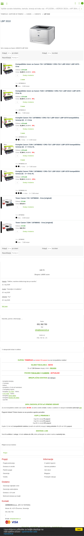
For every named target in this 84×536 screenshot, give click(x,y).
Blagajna (47, 473)
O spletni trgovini (49, 463)
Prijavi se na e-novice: (9, 445)
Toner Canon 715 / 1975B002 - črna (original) (34, 198)
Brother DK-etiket (14, 398)
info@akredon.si (15, 519)
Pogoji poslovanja (9, 463)
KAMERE (45, 373)
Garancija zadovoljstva (10, 489)
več (80, 408)
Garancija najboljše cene (11, 486)
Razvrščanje (6, 57)
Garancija (6, 473)
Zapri (79, 529)
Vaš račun (47, 470)
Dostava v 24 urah (9, 492)
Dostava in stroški (9, 466)
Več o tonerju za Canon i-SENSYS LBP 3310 (14, 48)
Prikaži (4, 53)
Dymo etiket (12, 395)
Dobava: (18, 70)
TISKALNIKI (35, 373)
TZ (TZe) (11, 391)
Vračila (5, 477)
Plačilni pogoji (7, 470)
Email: (7, 519)
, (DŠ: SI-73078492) (17, 505)
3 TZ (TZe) (6, 393)
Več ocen (5, 306)
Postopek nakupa (50, 477)
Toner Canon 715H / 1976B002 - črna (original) (34, 223)
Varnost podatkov (50, 466)
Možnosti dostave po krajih (12, 496)
